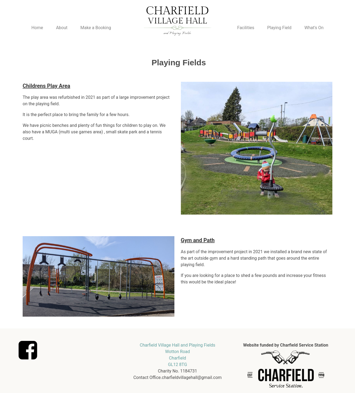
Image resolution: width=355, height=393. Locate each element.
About (62, 27)
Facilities (245, 27)
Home (37, 27)
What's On (313, 27)
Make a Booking (95, 27)
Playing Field (279, 27)
